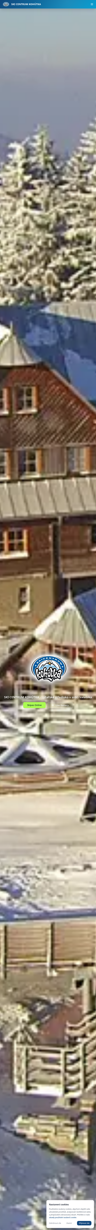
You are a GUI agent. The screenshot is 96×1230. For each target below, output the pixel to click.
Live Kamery (60, 705)
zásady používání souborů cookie (62, 1217)
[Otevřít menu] (92, 4)
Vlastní (69, 1223)
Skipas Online (34, 705)
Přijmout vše (84, 1223)
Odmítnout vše (55, 1223)
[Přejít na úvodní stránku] (21, 4)
